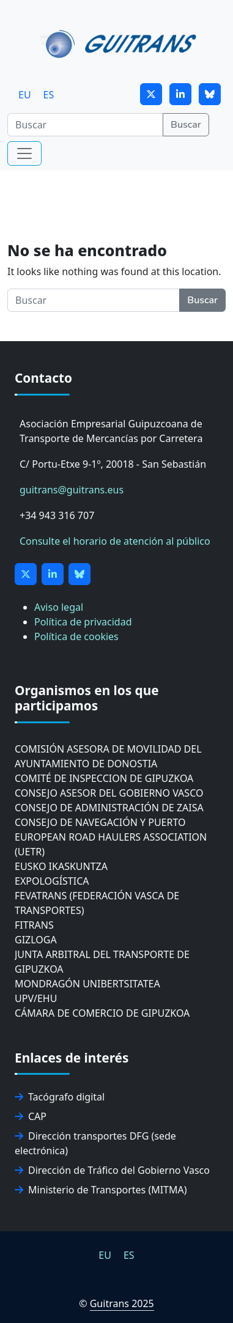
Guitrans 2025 (122, 1303)
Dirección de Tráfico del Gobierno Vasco (112, 1170)
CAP (30, 1116)
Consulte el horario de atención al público (115, 541)
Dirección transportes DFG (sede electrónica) (95, 1143)
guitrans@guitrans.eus (72, 489)
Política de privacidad (83, 621)
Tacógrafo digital (60, 1097)
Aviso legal (58, 607)
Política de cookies (76, 636)
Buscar (186, 124)
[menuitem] (24, 94)
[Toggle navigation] (24, 153)
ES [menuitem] (48, 94)
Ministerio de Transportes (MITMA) (101, 1189)
